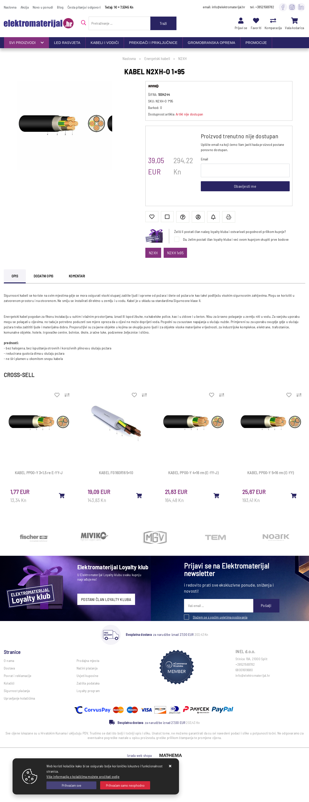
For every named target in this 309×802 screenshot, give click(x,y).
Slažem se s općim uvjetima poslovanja (220, 617)
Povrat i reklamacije (17, 675)
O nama (9, 660)
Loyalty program (88, 691)
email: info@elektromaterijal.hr (224, 7)
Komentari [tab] (77, 276)
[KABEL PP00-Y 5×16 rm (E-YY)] (294, 495)
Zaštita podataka (88, 683)
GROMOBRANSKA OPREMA (211, 43)
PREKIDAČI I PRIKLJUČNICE (153, 43)
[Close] (71, 785)
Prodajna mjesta (88, 660)
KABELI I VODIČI (105, 43)
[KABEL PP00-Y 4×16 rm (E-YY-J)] (217, 495)
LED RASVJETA (67, 43)
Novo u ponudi (43, 7)
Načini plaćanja (87, 668)
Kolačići (9, 683)
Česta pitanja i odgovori (84, 7)
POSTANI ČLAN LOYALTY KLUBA (106, 599)
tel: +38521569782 (262, 7)
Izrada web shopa (139, 755)
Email (204, 159)
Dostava (9, 668)
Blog (60, 7)
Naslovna (10, 7)
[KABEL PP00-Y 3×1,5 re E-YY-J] (62, 495)
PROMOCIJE (256, 43)
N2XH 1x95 (175, 252)
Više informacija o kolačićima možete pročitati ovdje (82, 776)
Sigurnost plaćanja (17, 691)
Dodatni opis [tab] (43, 276)
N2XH (153, 252)
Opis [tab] (15, 276)
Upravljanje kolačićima (19, 698)
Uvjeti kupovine (87, 675)
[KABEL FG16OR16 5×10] (139, 495)
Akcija (25, 7)
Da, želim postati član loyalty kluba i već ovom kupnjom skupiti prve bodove (236, 239)
